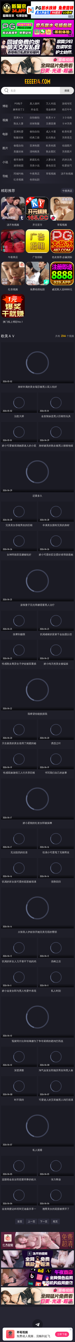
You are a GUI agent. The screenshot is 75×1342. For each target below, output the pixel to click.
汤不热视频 (67, 173)
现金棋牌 (51, 109)
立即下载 (62, 1334)
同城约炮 (18, 173)
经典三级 (35, 137)
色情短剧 (35, 179)
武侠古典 (67, 159)
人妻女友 (51, 159)
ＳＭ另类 (67, 123)
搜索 (67, 90)
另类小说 (35, 165)
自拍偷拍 (35, 117)
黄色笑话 (51, 165)
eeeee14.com (37, 81)
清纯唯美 (35, 151)
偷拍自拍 (35, 131)
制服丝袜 (18, 137)
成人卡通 (51, 131)
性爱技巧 (67, 165)
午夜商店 (35, 173)
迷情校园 (18, 165)
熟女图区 (51, 151)
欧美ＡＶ (51, 117)
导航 (5, 176)
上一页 (31, 1221)
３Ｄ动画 (67, 117)
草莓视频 (51, 173)
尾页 (55, 1221)
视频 (5, 120)
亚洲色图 (35, 145)
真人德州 (35, 103)
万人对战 (51, 103)
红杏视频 (18, 179)
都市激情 (18, 159)
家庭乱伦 (35, 159)
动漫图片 (67, 145)
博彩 (5, 106)
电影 (5, 134)
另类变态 (67, 137)
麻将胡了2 (18, 109)
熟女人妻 (18, 123)
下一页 (43, 1221)
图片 (5, 148)
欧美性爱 (67, 131)
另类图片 (67, 151)
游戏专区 (67, 103)
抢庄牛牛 (67, 109)
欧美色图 (51, 145)
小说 (5, 162)
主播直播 (51, 123)
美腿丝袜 (18, 151)
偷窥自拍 (18, 145)
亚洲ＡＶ (18, 117)
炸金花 (34, 109)
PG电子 (19, 103)
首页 (19, 1221)
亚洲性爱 (18, 131)
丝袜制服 (35, 123)
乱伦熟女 (51, 137)
